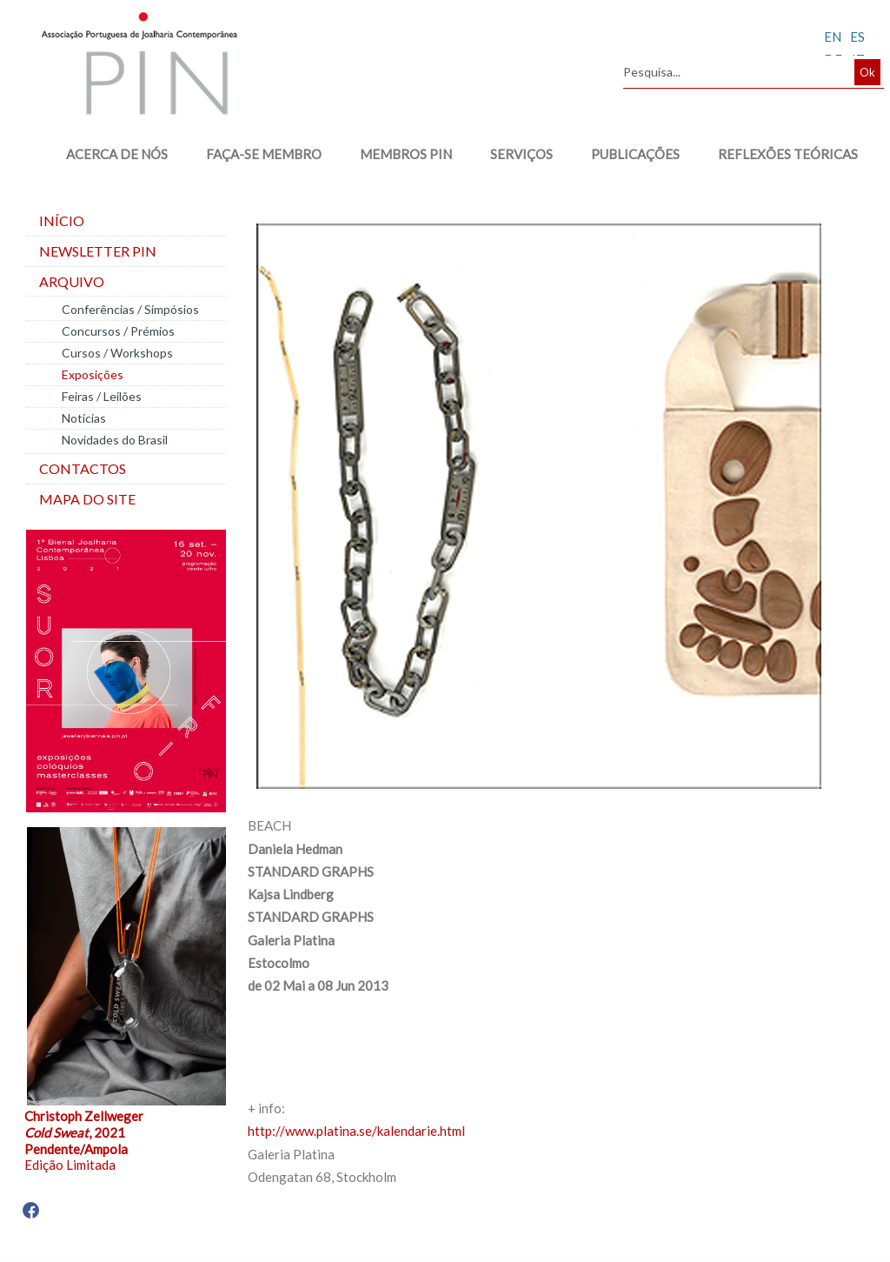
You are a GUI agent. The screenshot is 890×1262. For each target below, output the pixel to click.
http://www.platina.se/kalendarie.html (356, 1130)
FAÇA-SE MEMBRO (264, 154)
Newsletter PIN (97, 251)
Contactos (82, 468)
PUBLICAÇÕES (635, 154)
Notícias (84, 418)
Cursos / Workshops (117, 352)
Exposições (92, 374)
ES (857, 36)
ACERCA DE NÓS (117, 154)
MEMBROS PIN (406, 154)
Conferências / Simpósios (130, 309)
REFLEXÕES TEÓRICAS (788, 154)
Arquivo (71, 281)
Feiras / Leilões (102, 396)
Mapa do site (87, 499)
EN (832, 36)
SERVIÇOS (521, 154)
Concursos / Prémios (118, 331)
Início (61, 220)
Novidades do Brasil (115, 439)
